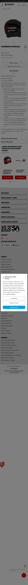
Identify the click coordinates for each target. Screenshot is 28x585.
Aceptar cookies (14, 307)
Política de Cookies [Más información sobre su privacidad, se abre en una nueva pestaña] (11, 294)
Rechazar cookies (14, 302)
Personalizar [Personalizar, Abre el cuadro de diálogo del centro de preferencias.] (14, 298)
